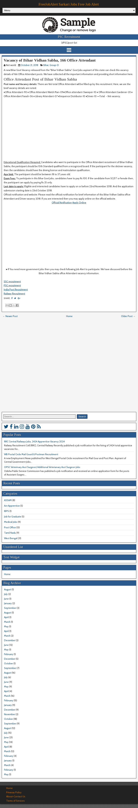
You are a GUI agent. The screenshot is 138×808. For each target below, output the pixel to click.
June (6, 598)
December (9, 640)
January (8, 603)
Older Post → (128, 316)
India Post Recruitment (16, 289)
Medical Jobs (10, 521)
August (7, 589)
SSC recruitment (12, 281)
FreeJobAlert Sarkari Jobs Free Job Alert (69, 4)
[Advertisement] (68, 131)
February (8, 654)
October (8, 663)
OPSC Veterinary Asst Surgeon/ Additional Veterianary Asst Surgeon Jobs (42, 467)
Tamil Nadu (10, 532)
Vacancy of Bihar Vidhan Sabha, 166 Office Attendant (50, 60)
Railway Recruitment (14, 293)
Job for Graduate (12, 516)
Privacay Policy (14, 792)
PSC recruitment (12, 285)
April (6, 617)
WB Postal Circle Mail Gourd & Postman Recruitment (31, 454)
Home (69, 316)
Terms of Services (15, 800)
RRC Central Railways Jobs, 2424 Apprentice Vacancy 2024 (34, 441)
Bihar (46, 65)
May (6, 626)
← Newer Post (10, 316)
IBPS (6, 511)
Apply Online (79, 202)
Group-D (54, 65)
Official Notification (62, 202)
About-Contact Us (15, 796)
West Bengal (10, 538)
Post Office (10, 527)
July (6, 594)
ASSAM (8, 500)
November (9, 714)
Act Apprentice (12, 505)
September (10, 608)
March (7, 621)
